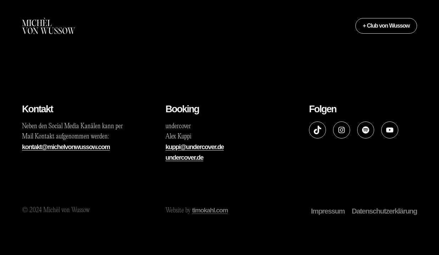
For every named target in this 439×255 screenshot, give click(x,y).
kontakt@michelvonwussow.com (66, 147)
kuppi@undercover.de (194, 147)
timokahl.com (210, 210)
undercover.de (184, 157)
